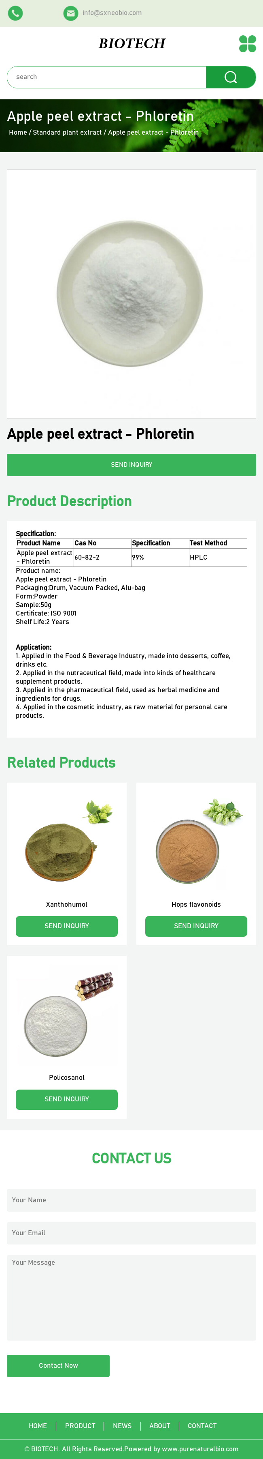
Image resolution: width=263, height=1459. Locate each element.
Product (80, 1426)
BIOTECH (131, 44)
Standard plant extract (67, 132)
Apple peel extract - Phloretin (153, 132)
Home (18, 132)
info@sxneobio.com (102, 13)
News (122, 1426)
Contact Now (58, 1365)
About (159, 1426)
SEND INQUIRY (132, 465)
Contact (202, 1426)
